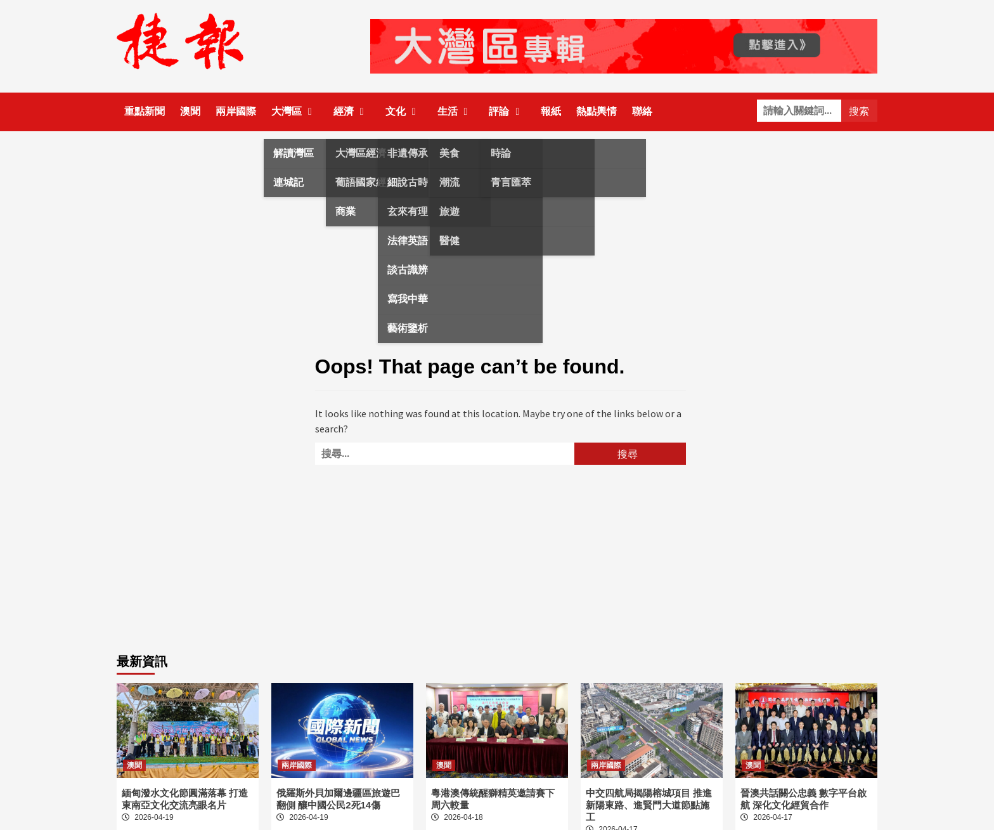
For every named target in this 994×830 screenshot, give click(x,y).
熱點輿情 (596, 111)
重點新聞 (144, 111)
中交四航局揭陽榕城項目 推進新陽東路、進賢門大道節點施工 (649, 805)
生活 (455, 111)
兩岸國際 (236, 111)
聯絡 (642, 111)
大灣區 (294, 111)
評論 (507, 111)
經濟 (351, 111)
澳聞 (190, 111)
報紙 (551, 111)
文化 (403, 111)
